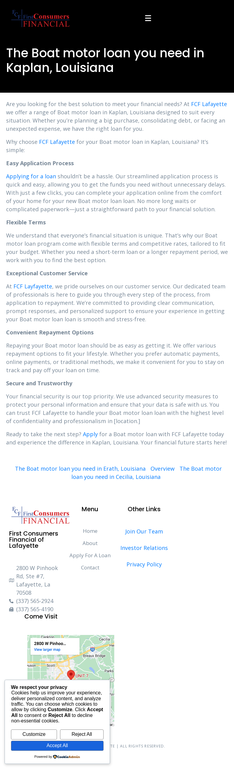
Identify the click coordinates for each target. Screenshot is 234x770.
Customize (34, 734)
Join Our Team (144, 531)
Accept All (57, 745)
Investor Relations (144, 547)
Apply (90, 434)
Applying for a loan (31, 176)
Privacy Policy (144, 564)
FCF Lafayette (209, 104)
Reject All (82, 734)
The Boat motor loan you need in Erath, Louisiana (80, 468)
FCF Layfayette (32, 286)
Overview (163, 468)
